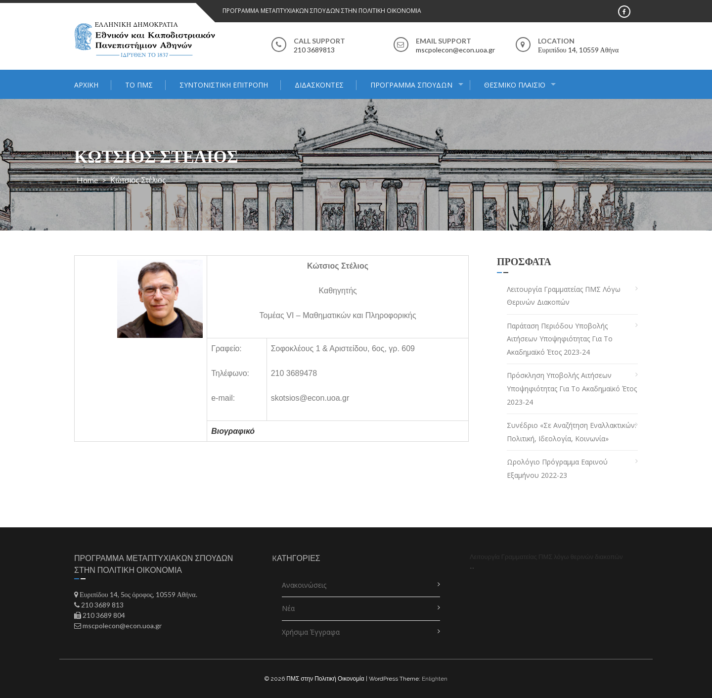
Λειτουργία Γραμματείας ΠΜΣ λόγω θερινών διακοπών (564, 295)
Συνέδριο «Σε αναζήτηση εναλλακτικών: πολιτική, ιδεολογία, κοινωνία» (571, 431)
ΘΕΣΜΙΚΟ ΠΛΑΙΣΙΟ (514, 85)
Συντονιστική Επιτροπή (223, 85)
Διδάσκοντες (319, 85)
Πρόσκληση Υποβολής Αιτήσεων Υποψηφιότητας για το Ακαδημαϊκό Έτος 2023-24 (572, 388)
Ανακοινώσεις (304, 585)
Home (87, 180)
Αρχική (86, 85)
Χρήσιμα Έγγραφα (311, 632)
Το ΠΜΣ (139, 85)
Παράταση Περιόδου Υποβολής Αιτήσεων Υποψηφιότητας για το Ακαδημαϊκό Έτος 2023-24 (560, 339)
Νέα (288, 608)
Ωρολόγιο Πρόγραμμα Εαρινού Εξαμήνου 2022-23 (557, 468)
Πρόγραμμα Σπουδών (411, 85)
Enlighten (434, 678)
